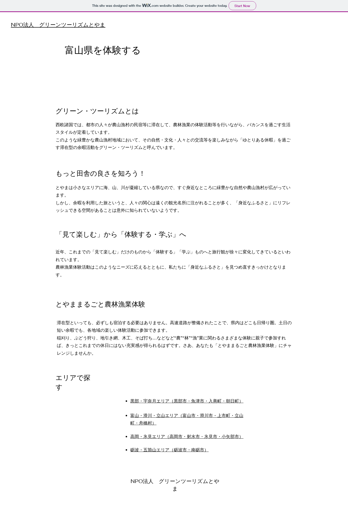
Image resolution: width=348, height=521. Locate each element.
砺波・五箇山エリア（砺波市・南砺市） (169, 449)
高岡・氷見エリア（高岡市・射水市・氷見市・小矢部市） (186, 436)
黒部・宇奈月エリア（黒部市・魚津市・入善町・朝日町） (186, 401)
